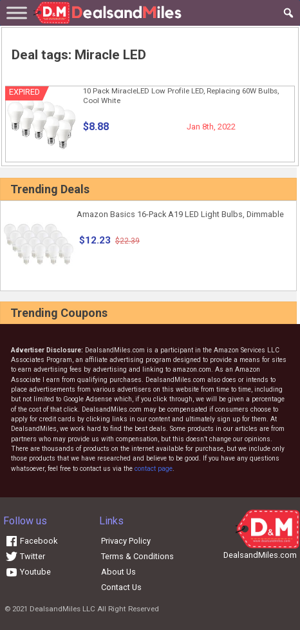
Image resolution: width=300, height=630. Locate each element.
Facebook (31, 541)
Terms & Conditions (137, 556)
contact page (154, 468)
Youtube (28, 572)
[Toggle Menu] (16, 12)
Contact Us (121, 587)
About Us (118, 572)
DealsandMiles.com (260, 555)
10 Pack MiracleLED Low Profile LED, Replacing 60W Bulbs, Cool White (181, 95)
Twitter (25, 556)
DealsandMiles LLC (62, 608)
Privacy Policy (126, 541)
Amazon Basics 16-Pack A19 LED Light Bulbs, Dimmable (180, 214)
